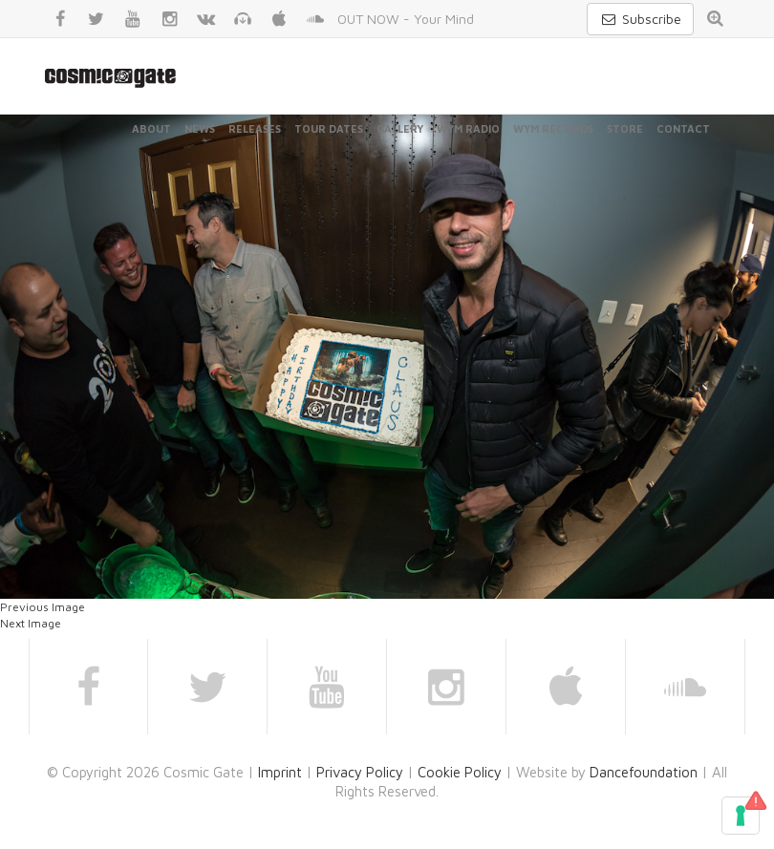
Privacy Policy (359, 772)
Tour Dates (328, 128)
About (151, 128)
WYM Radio (468, 128)
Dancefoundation (644, 772)
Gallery (399, 128)
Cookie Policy (460, 772)
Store (625, 128)
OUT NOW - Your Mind (405, 19)
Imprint (280, 772)
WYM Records (553, 128)
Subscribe (640, 19)
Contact (683, 128)
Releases (254, 128)
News (199, 128)
